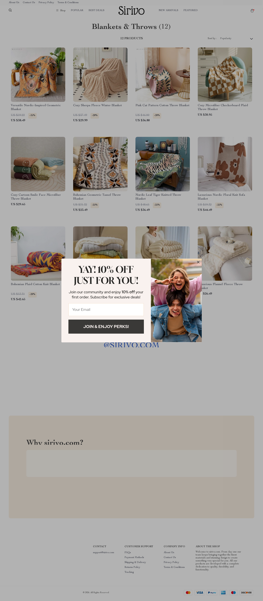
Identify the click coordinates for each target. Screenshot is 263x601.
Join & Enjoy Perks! (106, 326)
